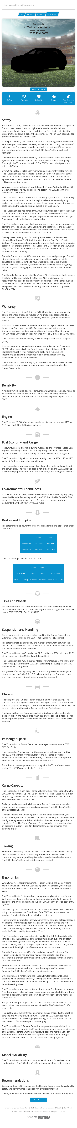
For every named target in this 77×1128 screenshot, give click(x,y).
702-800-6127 (68, 1108)
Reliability (39, 97)
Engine (53, 97)
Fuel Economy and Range (68, 98)
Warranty (24, 97)
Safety (9, 97)
